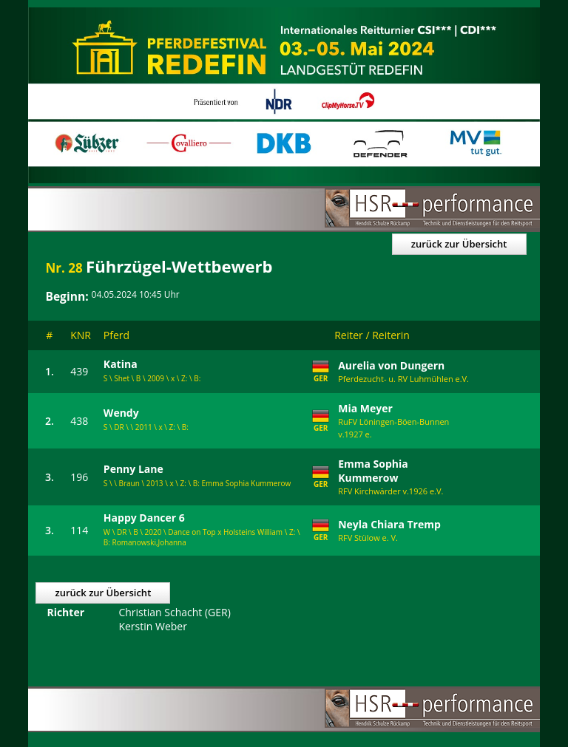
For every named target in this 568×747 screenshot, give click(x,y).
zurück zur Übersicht (459, 243)
